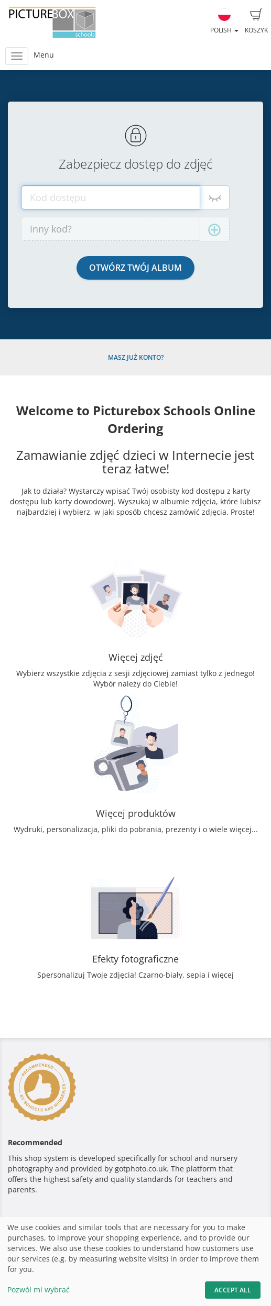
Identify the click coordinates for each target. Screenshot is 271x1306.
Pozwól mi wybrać (38, 1289)
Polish (224, 21)
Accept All (232, 1290)
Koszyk (256, 21)
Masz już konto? (136, 357)
